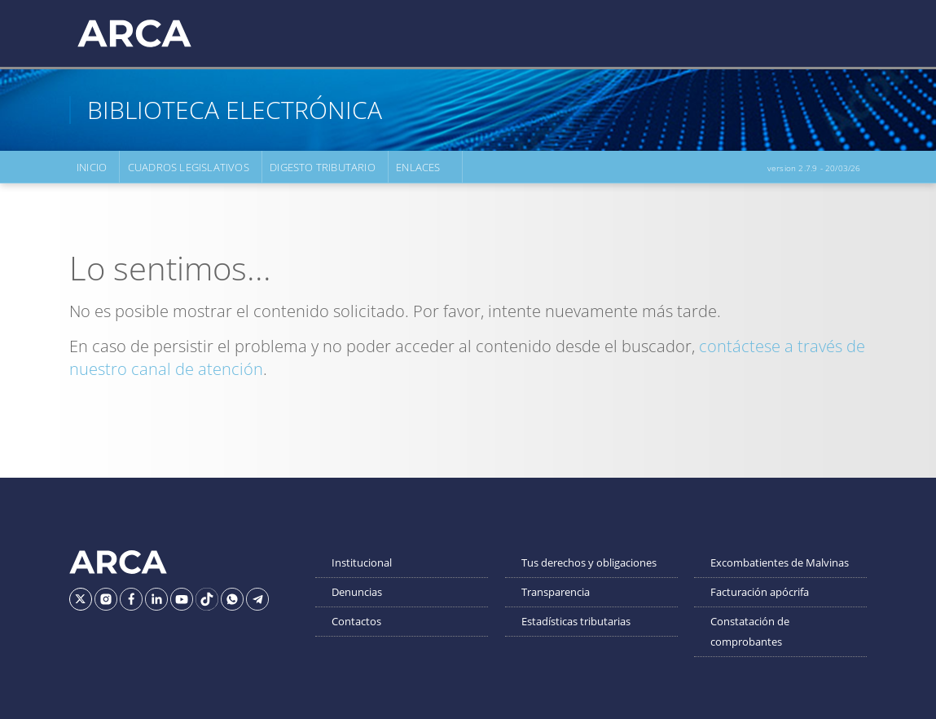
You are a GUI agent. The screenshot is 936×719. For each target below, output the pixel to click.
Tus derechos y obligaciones (589, 562)
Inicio (92, 167)
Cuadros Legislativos (187, 167)
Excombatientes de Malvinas (779, 562)
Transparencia (555, 591)
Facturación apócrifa (759, 591)
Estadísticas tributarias (576, 621)
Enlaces (416, 167)
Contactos (356, 621)
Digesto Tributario (322, 167)
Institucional (362, 562)
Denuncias (357, 591)
